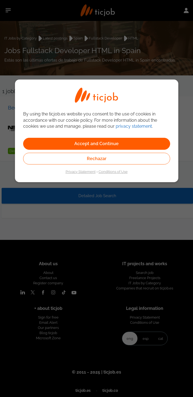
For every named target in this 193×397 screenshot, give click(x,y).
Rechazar (96, 158)
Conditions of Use (113, 171)
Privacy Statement (81, 171)
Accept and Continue (96, 143)
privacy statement (134, 126)
